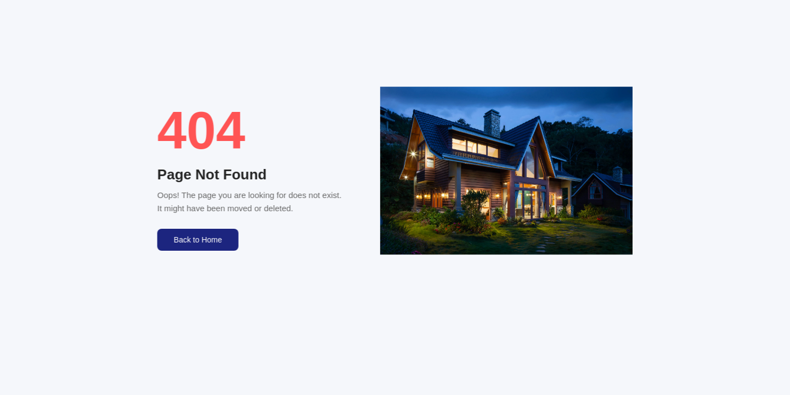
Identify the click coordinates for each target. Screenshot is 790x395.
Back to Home (197, 239)
